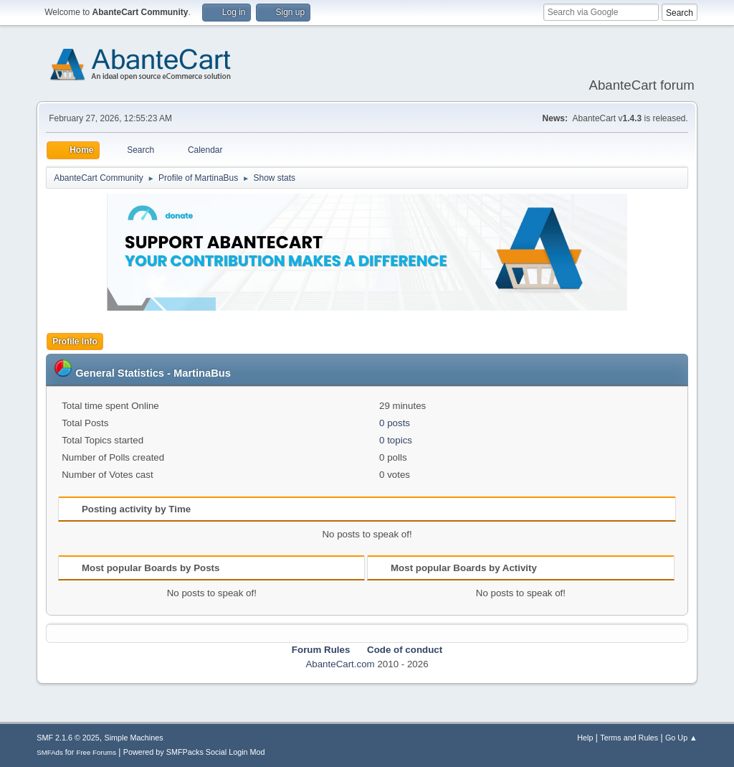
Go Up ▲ (681, 737)
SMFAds (50, 752)
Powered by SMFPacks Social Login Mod (194, 752)
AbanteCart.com (339, 664)
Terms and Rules (629, 737)
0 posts (394, 423)
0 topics (395, 440)
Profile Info (74, 342)
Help (585, 737)
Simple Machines (134, 737)
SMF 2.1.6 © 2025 (68, 737)
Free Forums (96, 752)
